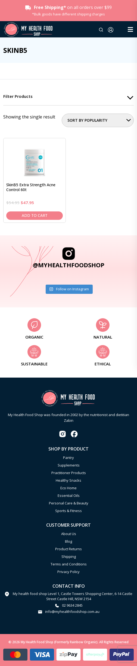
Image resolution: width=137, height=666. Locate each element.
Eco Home (68, 487)
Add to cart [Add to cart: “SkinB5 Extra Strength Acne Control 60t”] (35, 215)
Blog (68, 541)
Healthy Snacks (68, 480)
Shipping (68, 556)
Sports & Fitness (68, 510)
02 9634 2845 (72, 605)
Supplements (69, 465)
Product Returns (68, 548)
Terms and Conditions (69, 564)
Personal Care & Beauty (68, 503)
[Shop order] (98, 120)
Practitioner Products (68, 472)
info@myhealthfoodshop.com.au (72, 611)
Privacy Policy (68, 571)
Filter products (18, 96)
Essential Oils (69, 495)
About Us (68, 533)
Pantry (68, 457)
